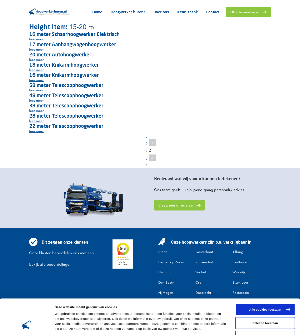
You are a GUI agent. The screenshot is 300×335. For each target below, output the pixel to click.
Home (97, 12)
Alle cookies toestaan (265, 280)
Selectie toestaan (265, 294)
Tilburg (237, 252)
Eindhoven (240, 262)
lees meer (36, 39)
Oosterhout (204, 252)
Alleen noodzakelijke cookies (265, 307)
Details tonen (225, 327)
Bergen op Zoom (171, 262)
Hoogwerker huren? (128, 12)
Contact (212, 12)
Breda (162, 252)
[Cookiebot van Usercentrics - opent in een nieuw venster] (27, 327)
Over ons (161, 12)
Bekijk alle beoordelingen (50, 264)
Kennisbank (187, 12)
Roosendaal (204, 262)
